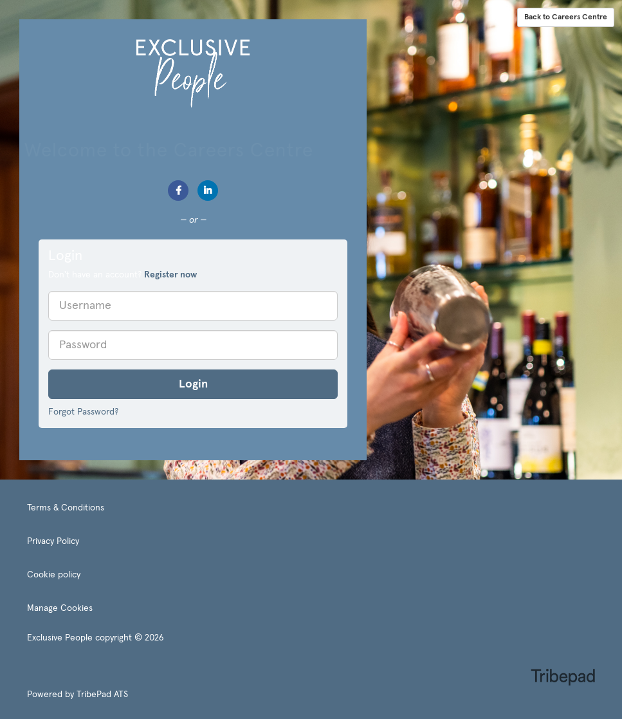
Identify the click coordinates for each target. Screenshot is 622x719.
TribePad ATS (102, 694)
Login (193, 384)
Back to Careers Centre (565, 17)
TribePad (563, 678)
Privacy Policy (53, 541)
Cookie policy (53, 574)
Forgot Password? (83, 411)
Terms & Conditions (65, 507)
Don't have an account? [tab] (122, 274)
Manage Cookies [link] (60, 608)
